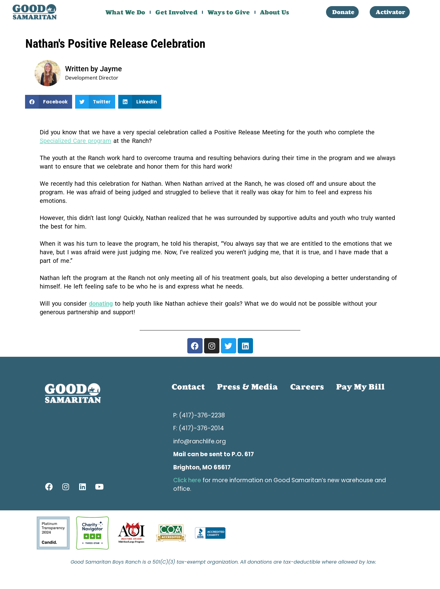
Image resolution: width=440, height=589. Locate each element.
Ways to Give (228, 12)
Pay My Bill (360, 387)
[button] (48, 102)
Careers (307, 387)
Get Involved (176, 12)
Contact (188, 387)
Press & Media (247, 387)
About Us (274, 12)
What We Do (125, 12)
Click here (187, 480)
